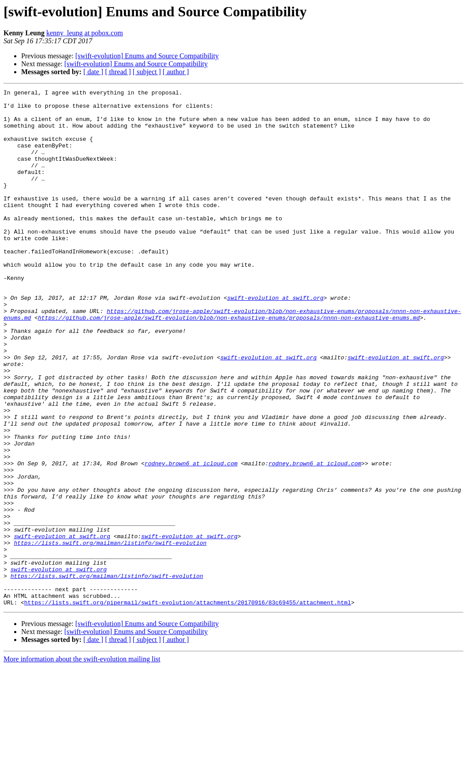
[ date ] (93, 71)
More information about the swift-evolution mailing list (82, 762)
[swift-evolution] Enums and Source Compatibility (147, 56)
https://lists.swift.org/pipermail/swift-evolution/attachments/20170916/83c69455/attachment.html (187, 706)
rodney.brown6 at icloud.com (191, 539)
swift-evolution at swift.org (275, 340)
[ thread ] (118, 71)
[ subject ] (147, 71)
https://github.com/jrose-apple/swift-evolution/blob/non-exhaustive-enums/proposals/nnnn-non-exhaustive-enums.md (229, 364)
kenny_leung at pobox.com (84, 33)
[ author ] (176, 71)
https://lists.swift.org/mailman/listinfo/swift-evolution (110, 634)
